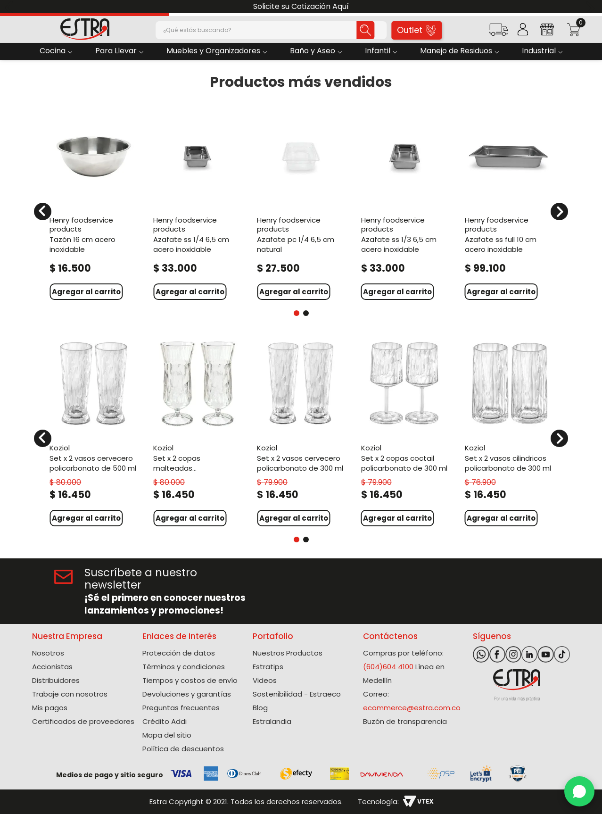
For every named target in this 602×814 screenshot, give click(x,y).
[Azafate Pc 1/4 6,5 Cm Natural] (300, 205)
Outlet (416, 30)
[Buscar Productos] (365, 30)
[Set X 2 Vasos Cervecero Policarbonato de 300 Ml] (300, 432)
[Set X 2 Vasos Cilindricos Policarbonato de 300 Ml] (508, 432)
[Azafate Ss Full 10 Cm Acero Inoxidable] (508, 205)
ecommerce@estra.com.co (412, 708)
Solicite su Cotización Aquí (301, 6)
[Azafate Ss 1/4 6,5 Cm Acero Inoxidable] (197, 205)
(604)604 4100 (388, 667)
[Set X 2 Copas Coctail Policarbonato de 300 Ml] (405, 432)
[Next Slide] (591, 6)
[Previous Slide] (10, 6)
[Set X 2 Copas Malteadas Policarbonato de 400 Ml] (197, 432)
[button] (499, 33)
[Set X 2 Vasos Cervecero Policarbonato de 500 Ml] (93, 432)
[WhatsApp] (579, 791)
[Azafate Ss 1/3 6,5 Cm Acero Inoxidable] (405, 205)
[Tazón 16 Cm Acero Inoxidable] (93, 205)
